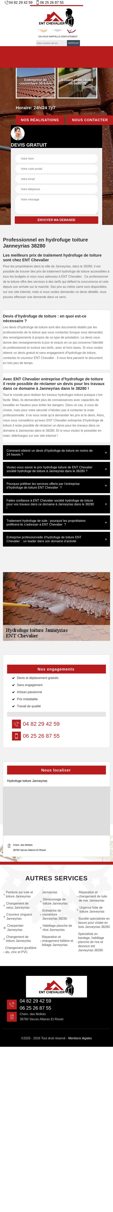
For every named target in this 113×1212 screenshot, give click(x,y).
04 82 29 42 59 (18, 3)
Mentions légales (80, 1038)
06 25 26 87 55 (50, 3)
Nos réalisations (40, 120)
